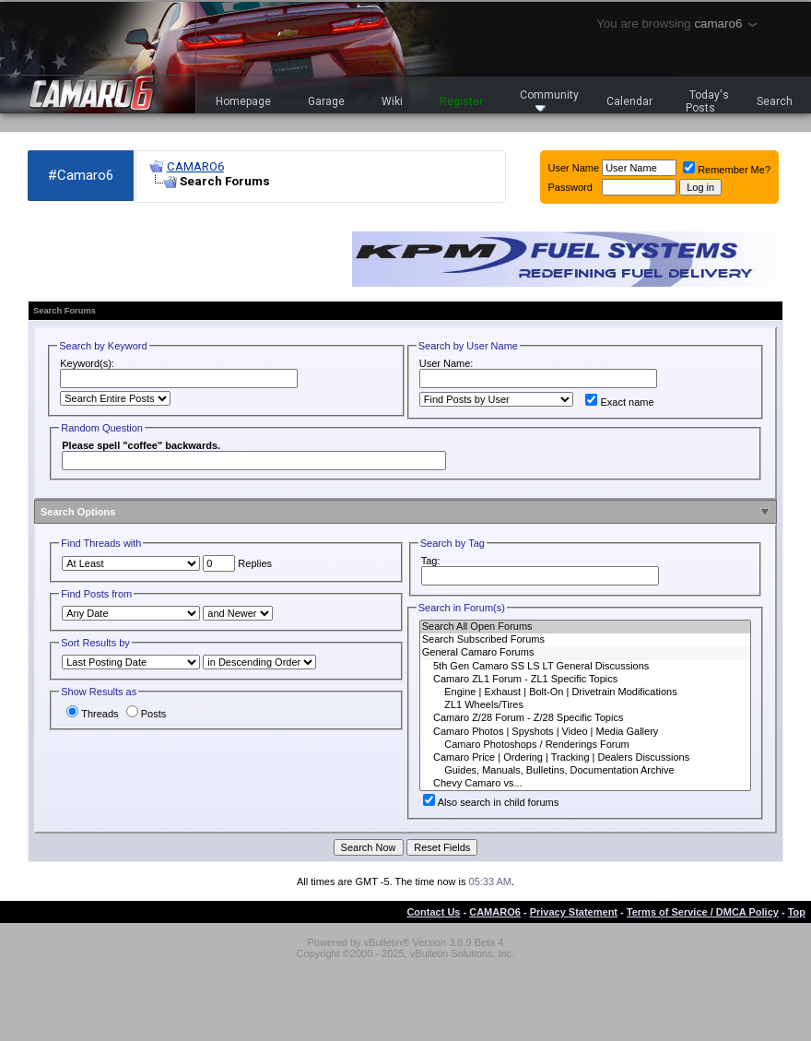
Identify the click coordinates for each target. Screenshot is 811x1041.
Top (796, 911)
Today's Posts (708, 101)
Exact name (619, 402)
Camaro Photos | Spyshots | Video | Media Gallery (585, 732)
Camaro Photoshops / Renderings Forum (585, 745)
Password (570, 187)
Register (461, 101)
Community (549, 100)
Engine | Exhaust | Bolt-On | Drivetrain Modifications (585, 692)
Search (775, 101)
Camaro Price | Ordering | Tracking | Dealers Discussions (585, 757)
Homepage (243, 101)
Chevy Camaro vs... (585, 783)
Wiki (392, 101)
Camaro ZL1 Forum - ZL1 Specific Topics (585, 679)
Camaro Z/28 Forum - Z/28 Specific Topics (585, 718)
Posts (146, 713)
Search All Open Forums (585, 627)
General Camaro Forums (585, 652)
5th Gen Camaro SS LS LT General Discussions (585, 666)
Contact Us (433, 911)
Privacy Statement (573, 911)
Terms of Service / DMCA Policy (703, 911)
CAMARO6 (195, 166)
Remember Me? (726, 169)
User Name (574, 167)
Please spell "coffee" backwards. (141, 445)
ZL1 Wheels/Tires (585, 705)
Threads (92, 713)
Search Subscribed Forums (585, 639)
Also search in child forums (490, 802)
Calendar (629, 101)
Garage (326, 101)
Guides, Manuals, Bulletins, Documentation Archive (585, 770)
